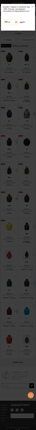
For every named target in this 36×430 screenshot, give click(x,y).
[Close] (32, 6)
